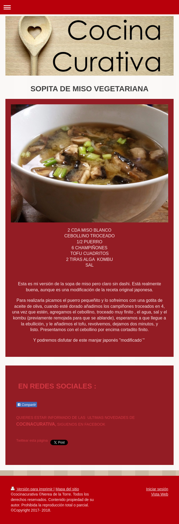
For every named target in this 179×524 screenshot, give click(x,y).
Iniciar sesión (157, 489)
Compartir (26, 405)
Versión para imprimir (32, 489)
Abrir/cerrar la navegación (89, 7)
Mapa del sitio (67, 489)
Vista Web (159, 494)
